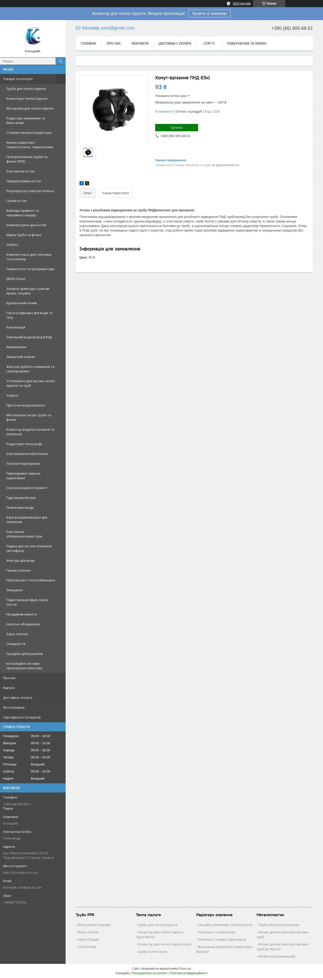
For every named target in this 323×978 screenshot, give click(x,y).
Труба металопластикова (279, 924)
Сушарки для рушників (24, 653)
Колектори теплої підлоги (26, 98)
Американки (16, 347)
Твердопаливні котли (23, 181)
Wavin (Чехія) (87, 932)
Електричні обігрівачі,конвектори (24, 533)
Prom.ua (185, 968)
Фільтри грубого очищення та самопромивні (30, 368)
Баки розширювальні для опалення (26, 519)
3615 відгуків (242, 3)
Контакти (140, 43)
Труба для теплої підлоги (26, 88)
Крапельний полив (21, 303)
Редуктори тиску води (24, 444)
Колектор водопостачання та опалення (30, 431)
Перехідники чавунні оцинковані (23, 475)
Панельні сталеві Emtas (217, 932)
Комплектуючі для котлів (26, 225)
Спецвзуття (15, 643)
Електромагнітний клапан (27, 453)
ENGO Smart (15, 278)
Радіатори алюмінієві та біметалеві (25, 120)
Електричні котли (20, 171)
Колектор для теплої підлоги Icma (164, 944)
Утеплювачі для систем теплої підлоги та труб (30, 383)
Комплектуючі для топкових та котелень (29, 256)
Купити (176, 127)
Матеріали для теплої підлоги (29, 108)
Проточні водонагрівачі (25, 405)
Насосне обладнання (23, 624)
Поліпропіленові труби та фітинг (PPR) (26, 159)
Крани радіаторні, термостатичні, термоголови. (30, 144)
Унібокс (12, 244)
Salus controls (17, 634)
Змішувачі (14, 590)
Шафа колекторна (152, 951)
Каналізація (15, 327)
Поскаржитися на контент (149, 973)
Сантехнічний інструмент (26, 487)
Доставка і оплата (17, 697)
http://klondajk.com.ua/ (21, 872)
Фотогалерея (13, 707)
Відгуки (9, 687)
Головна (88, 43)
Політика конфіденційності (188, 973)
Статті (209, 43)
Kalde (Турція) (88, 939)
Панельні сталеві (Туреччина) (222, 939)
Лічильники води (20, 507)
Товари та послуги (18, 78)
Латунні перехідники (23, 463)
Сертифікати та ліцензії (22, 717)
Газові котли (16, 200)
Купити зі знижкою (210, 13)
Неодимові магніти (21, 614)
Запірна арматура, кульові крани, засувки (27, 290)
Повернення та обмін (246, 43)
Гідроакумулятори (21, 497)
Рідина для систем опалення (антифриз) (29, 548)
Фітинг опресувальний (276, 956)
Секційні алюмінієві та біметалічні (225, 924)
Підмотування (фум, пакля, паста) (27, 602)
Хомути (12, 395)
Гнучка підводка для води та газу (29, 315)
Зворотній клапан (20, 356)
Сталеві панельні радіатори (28, 132)
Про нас (9, 678)
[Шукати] (61, 61)
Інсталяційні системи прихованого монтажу (24, 665)
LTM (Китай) (86, 946)
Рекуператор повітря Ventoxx (30, 191)
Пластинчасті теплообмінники (30, 580)
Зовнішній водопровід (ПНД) (29, 337)
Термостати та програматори (30, 269)
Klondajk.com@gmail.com (22, 887)
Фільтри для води (20, 560)
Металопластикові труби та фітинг (28, 417)
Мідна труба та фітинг (24, 235)
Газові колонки (18, 570)
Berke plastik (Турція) (93, 924)
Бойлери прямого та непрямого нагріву (22, 212)
